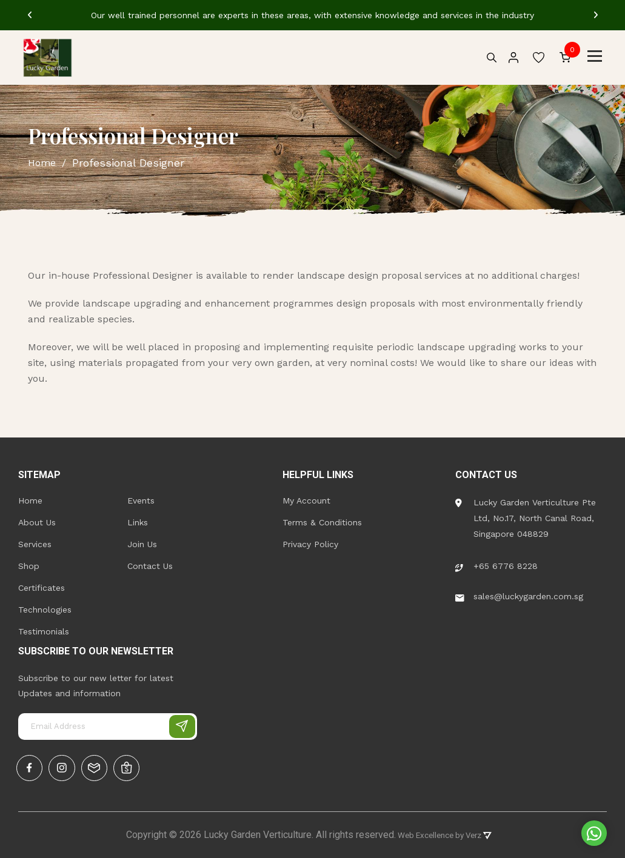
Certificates (41, 585)
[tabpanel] (313, 15)
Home (30, 498)
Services (35, 542)
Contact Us (150, 563)
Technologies (45, 607)
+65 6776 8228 (496, 563)
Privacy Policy (310, 542)
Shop (28, 563)
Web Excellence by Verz (444, 835)
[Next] (595, 15)
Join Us (142, 542)
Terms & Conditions (322, 520)
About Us (37, 520)
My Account (306, 498)
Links (137, 520)
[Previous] (30, 15)
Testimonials (43, 629)
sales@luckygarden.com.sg (519, 594)
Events (141, 498)
